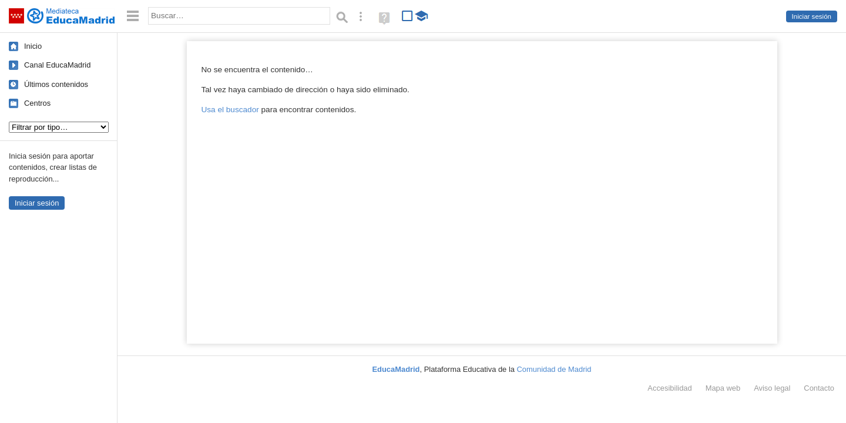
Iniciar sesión (811, 16)
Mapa (723, 388)
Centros (37, 103)
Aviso (772, 388)
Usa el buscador (230, 109)
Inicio (33, 46)
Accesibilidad (669, 388)
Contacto (819, 388)
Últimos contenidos (56, 84)
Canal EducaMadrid (57, 65)
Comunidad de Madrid (554, 369)
